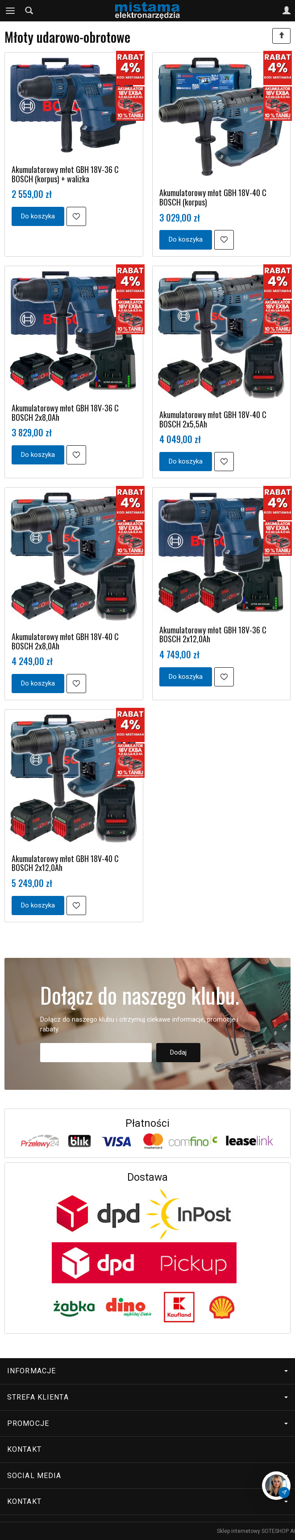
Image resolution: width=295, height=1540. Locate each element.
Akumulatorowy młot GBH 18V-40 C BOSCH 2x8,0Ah (65, 641)
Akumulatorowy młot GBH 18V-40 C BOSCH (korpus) (212, 197)
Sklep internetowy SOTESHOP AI (256, 1531)
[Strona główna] (147, 10)
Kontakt (24, 1449)
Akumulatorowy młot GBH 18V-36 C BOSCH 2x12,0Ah (212, 634)
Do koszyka (38, 216)
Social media (147, 1475)
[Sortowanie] (281, 36)
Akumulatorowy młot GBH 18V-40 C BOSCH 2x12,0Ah (65, 863)
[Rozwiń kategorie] (10, 10)
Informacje (147, 1371)
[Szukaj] (29, 10)
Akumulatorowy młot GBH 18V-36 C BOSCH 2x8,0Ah (65, 412)
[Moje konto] (286, 10)
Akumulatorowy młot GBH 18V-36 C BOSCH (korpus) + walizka (65, 174)
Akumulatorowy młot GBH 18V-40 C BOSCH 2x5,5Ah (212, 419)
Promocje (147, 1423)
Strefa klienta (147, 1397)
